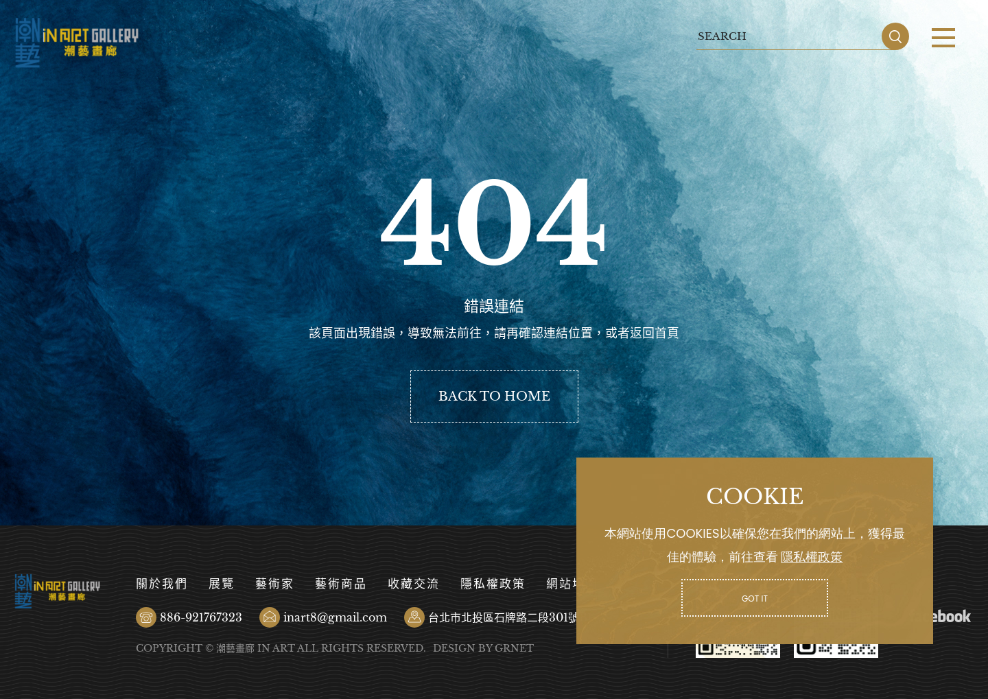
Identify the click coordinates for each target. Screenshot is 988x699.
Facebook (940, 616)
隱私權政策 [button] (812, 556)
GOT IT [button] (755, 598)
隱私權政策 (493, 584)
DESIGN (454, 648)
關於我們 (162, 584)
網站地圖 (572, 584)
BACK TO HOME (494, 396)
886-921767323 (201, 617)
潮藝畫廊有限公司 (77, 43)
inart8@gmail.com (335, 617)
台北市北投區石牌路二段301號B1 (510, 617)
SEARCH (895, 36)
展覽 (222, 584)
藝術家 (274, 584)
